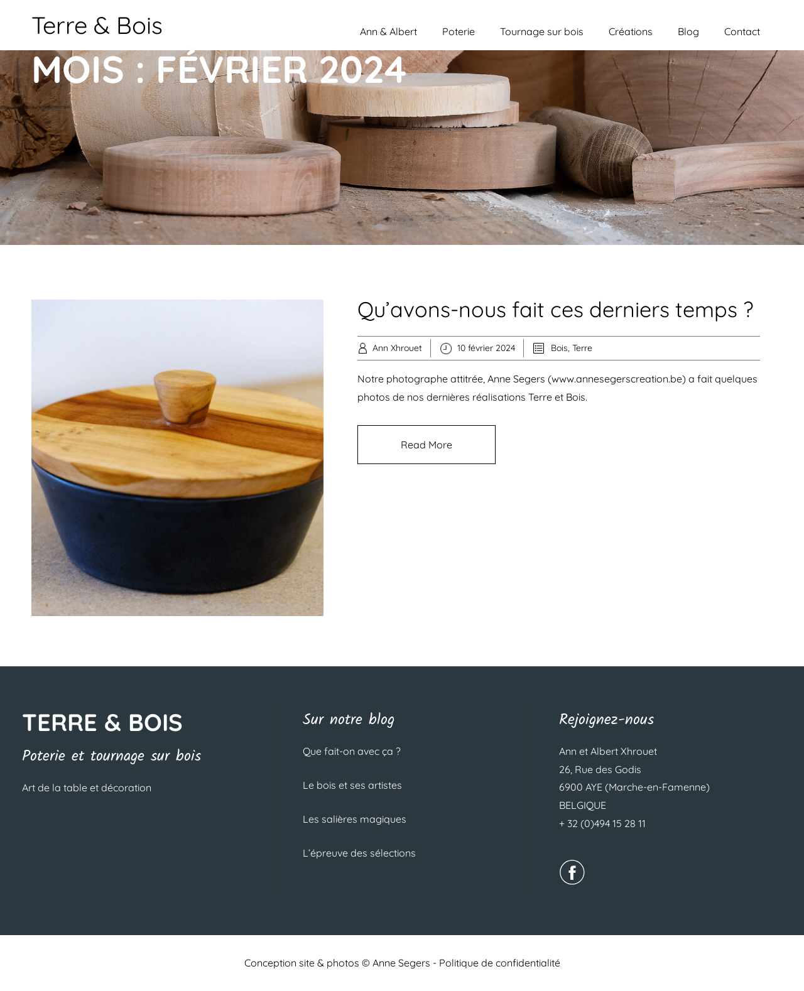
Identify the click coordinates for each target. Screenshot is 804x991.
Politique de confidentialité (499, 962)
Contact (742, 31)
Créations (631, 31)
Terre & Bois (97, 25)
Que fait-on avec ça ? (352, 751)
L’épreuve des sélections (359, 853)
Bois (559, 348)
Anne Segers (401, 962)
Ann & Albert (388, 31)
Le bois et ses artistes (352, 785)
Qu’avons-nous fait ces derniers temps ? (555, 309)
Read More (426, 444)
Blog (688, 31)
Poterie (458, 31)
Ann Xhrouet (397, 348)
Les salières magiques (354, 819)
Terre (582, 348)
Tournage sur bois (542, 31)
